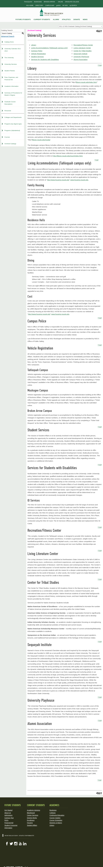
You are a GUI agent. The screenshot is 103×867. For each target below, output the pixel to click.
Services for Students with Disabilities (45, 59)
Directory (39, 5)
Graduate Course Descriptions (10, 103)
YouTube (20, 843)
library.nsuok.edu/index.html (86, 82)
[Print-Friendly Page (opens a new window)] (99, 31)
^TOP (100, 65)
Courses (7, 137)
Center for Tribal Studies (83, 51)
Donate (76, 19)
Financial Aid (8, 823)
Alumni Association (81, 59)
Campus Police (36, 51)
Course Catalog (54, 818)
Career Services (32, 815)
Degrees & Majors (55, 823)
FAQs (6, 820)
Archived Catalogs (10, 144)
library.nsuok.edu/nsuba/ (41, 140)
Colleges (52, 813)
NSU (51, 12)
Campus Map (49, 5)
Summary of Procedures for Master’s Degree (13, 94)
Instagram (15, 843)
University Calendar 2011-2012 (12, 50)
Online (60, 2)
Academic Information (11, 86)
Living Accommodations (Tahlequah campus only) (49, 48)
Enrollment (30, 820)
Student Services (37, 57)
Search (73, 5)
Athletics (66, 19)
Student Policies (9, 71)
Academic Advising (33, 810)
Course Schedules (55, 820)
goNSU (58, 5)
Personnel (7, 110)
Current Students (42, 19)
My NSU (65, 5)
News (85, 19)
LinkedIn (24, 843)
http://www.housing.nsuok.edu (58, 180)
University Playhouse (81, 57)
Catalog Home (9, 42)
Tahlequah (28, 2)
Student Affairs (32, 825)
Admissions (8, 815)
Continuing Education (56, 815)
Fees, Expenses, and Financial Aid (11, 78)
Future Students (23, 19)
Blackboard (31, 813)
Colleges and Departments (13, 117)
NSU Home (29, 5)
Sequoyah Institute (80, 54)
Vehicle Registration (38, 54)
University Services (10, 64)
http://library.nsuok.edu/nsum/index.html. (68, 156)
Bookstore (53, 810)
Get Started (8, 810)
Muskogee (38, 2)
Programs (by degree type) (13, 124)
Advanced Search (7, 36)
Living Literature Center (82, 48)
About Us (7, 813)
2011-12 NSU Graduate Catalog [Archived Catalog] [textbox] (75, 26)
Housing (30, 823)
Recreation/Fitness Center (83, 45)
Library (33, 45)
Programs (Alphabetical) (12, 130)
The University (9, 57)
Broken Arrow (49, 2)
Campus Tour (9, 818)
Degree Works (32, 818)
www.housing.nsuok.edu (79, 180)
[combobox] (80, 26)
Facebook (7, 843)
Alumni (56, 19)
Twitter (11, 843)
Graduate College (72, 2)
